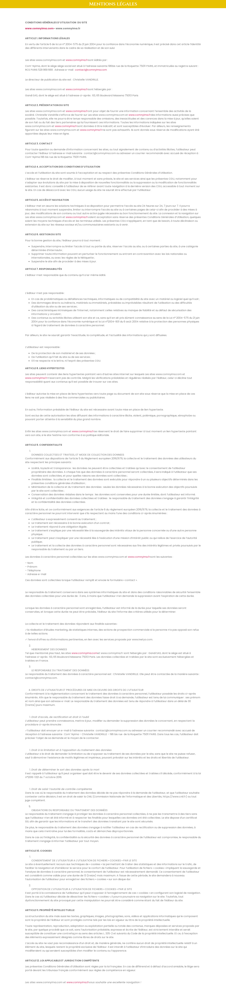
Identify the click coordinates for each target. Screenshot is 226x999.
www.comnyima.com (84, 653)
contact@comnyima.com (91, 70)
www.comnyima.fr (77, 60)
